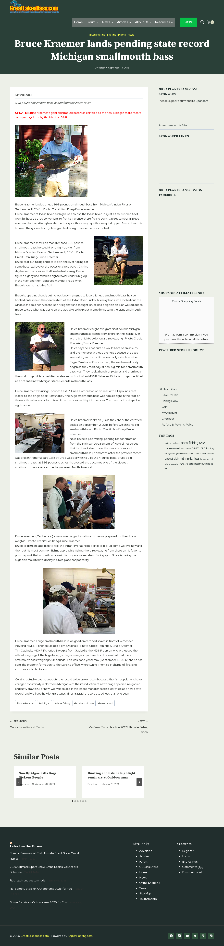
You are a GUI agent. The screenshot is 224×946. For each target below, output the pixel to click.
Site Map (145, 893)
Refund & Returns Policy (177, 424)
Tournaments (148, 899)
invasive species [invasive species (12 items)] (193, 453)
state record (105, 703)
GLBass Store (168, 389)
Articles (144, 856)
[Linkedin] (203, 936)
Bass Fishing (97, 35)
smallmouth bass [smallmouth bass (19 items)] (203, 463)
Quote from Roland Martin (43, 724)
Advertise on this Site (173, 125)
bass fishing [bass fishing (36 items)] (190, 442)
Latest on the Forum (26, 846)
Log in (186, 856)
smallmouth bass (84, 703)
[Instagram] (179, 936)
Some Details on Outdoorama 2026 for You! (38, 902)
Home (78, 22)
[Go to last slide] (19, 782)
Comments (192, 867)
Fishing (111, 35)
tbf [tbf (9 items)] (166, 469)
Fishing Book (170, 401)
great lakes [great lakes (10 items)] (181, 453)
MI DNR (122, 35)
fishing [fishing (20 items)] (210, 448)
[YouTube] (187, 936)
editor (101, 67)
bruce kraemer (25, 703)
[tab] (72, 801)
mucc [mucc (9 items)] (203, 459)
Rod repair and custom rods (27, 880)
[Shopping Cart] (210, 22)
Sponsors (202, 101)
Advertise (145, 851)
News (131, 35)
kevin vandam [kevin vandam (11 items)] (208, 453)
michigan (44, 703)
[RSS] (211, 936)
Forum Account (192, 872)
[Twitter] (195, 936)
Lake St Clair (170, 395)
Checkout (168, 418)
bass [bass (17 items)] (177, 443)
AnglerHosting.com (80, 936)
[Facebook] (171, 936)
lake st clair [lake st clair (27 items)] (172, 459)
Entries (190, 861)
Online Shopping (149, 883)
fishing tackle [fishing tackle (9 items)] (170, 453)
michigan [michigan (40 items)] (194, 458)
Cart (165, 407)
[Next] (139, 782)
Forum (143, 861)
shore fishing (62, 703)
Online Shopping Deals (186, 301)
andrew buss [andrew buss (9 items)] (169, 443)
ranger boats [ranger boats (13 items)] (186, 463)
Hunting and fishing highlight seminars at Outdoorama (112, 775)
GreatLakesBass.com (35, 936)
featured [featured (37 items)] (198, 448)
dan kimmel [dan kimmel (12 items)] (186, 448)
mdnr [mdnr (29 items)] (183, 459)
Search (143, 888)
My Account (169, 413)
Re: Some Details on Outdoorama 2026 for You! (41, 888)
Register (188, 851)
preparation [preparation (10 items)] (174, 464)
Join (188, 22)
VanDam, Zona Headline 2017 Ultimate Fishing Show (115, 726)
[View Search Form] (202, 22)
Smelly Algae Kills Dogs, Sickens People (38, 775)
